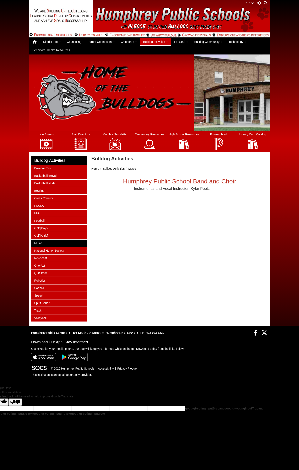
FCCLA (39, 205)
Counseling (74, 41)
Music (132, 168)
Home (95, 168)
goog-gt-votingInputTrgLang (243, 408)
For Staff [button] (181, 41)
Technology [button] (237, 41)
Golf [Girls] (41, 235)
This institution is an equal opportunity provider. (61, 374)
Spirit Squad (42, 303)
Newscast (40, 258)
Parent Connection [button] (101, 41)
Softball (39, 288)
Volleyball (40, 318)
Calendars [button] (129, 41)
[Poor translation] (15, 402)
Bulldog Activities (114, 168)
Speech (39, 295)
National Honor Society (49, 250)
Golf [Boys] (41, 228)
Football (39, 220)
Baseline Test (42, 168)
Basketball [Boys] (45, 175)
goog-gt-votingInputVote (88, 413)
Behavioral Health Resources (51, 50)
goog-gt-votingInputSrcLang (204, 408)
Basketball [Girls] (45, 183)
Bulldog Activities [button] (155, 41)
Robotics (39, 280)
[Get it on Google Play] (74, 357)
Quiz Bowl (40, 273)
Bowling (39, 190)
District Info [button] (52, 41)
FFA (39, 213)
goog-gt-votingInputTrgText (52, 413)
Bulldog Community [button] (208, 41)
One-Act (39, 265)
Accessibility (106, 368)
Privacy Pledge (127, 368)
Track (39, 310)
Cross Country (43, 198)
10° (250, 3)
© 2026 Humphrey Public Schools (72, 368)
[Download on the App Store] (43, 357)
